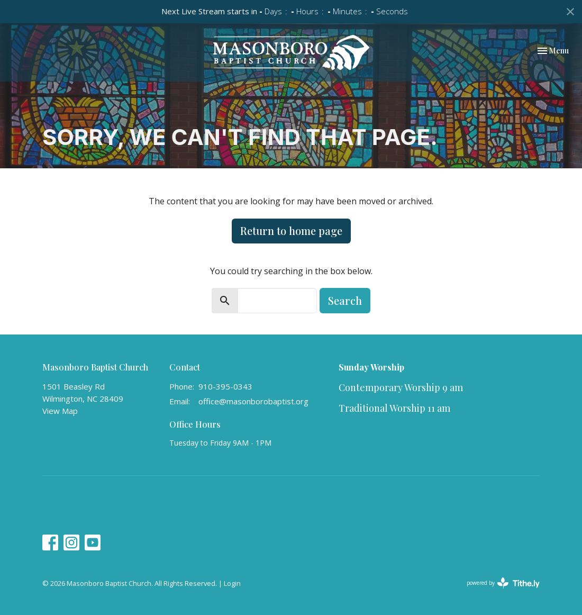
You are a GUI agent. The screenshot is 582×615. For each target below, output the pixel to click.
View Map (60, 410)
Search (345, 300)
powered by (503, 583)
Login (232, 583)
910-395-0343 (225, 386)
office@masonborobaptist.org (253, 401)
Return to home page (291, 230)
